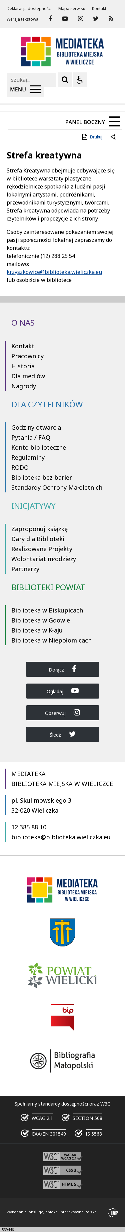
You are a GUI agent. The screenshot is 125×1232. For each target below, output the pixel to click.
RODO (20, 467)
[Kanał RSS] (111, 18)
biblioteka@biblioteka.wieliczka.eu (61, 837)
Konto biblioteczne (38, 447)
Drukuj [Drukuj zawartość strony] (91, 137)
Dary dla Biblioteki (37, 539)
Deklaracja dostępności (29, 9)
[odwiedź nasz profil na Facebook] (50, 18)
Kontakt (99, 9)
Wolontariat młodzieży (43, 559)
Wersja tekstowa (22, 19)
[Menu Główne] (25, 89)
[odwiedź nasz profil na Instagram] (80, 18)
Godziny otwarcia (36, 427)
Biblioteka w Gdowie (40, 620)
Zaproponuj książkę (39, 529)
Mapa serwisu (71, 9)
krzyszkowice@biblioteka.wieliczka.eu (54, 272)
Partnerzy (25, 569)
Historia (23, 366)
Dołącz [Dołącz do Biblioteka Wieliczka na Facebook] (62, 669)
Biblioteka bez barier (41, 477)
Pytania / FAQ (30, 437)
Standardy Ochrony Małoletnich (56, 487)
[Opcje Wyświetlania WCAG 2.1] (80, 79)
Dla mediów (28, 376)
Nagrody (23, 386)
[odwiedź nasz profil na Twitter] (95, 18)
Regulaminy (28, 457)
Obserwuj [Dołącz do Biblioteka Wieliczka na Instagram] (62, 712)
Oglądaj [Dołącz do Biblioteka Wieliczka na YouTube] (63, 691)
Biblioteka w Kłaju (37, 630)
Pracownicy (27, 356)
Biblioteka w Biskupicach (47, 610)
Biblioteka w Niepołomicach (51, 640)
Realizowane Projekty (41, 549)
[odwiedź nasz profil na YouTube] (65, 18)
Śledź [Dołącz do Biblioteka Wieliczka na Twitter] (63, 734)
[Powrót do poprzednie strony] (113, 137)
